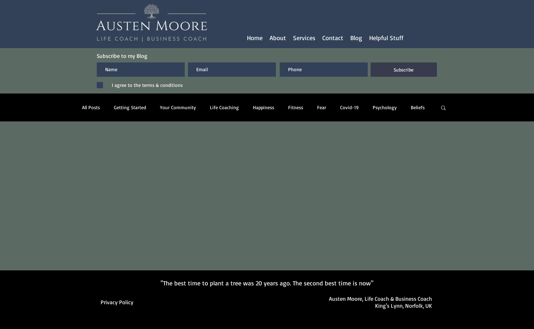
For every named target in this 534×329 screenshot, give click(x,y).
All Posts (91, 107)
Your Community (178, 107)
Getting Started (130, 107)
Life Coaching (224, 107)
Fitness (295, 107)
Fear (321, 107)
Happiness (263, 107)
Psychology (385, 107)
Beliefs (418, 107)
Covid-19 (349, 107)
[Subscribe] (404, 69)
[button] (304, 38)
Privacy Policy (117, 302)
